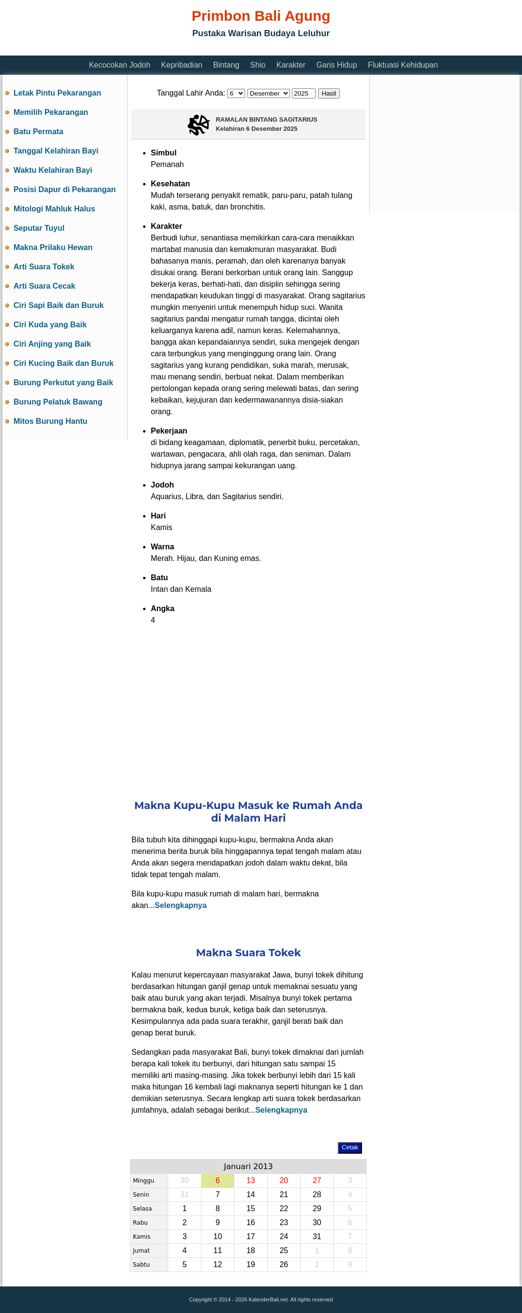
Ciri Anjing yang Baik (52, 344)
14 (250, 1194)
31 (317, 1236)
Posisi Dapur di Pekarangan (65, 189)
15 (250, 1208)
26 (283, 1264)
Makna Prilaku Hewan (53, 247)
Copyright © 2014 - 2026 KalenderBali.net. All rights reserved (261, 1299)
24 (283, 1236)
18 (250, 1250)
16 (250, 1222)
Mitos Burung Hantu (50, 421)
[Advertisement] (178, 49)
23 (283, 1222)
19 (250, 1264)
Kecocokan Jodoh (119, 65)
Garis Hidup (336, 65)
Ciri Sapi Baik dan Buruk (59, 305)
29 (317, 1208)
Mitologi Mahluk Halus (54, 209)
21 (283, 1194)
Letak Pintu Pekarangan (57, 93)
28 (317, 1194)
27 (317, 1180)
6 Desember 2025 (271, 128)
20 (283, 1180)
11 (217, 1250)
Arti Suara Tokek (44, 267)
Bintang (226, 65)
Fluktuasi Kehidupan (403, 65)
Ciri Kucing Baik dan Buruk (64, 363)
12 (217, 1264)
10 (217, 1236)
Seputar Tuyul (39, 228)
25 (283, 1250)
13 (250, 1180)
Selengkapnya (181, 905)
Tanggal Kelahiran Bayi (56, 151)
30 (317, 1222)
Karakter (290, 65)
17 (250, 1236)
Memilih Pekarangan (51, 112)
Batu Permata (38, 131)
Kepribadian (181, 65)
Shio (257, 65)
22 (283, 1208)
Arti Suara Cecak (44, 286)
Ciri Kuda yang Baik (50, 325)
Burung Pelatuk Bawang (58, 402)
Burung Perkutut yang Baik (63, 382)
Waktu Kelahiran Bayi (53, 170)
